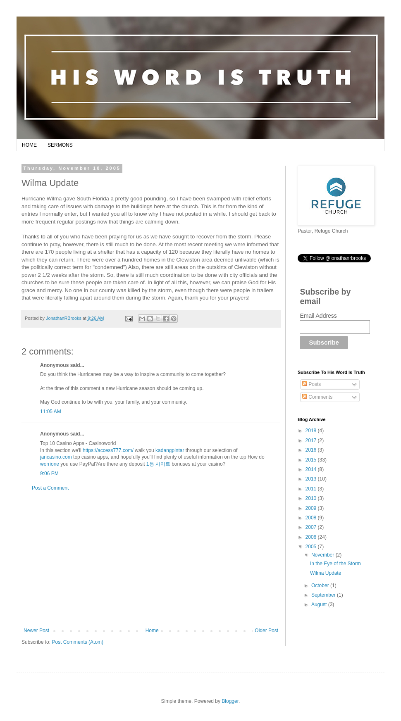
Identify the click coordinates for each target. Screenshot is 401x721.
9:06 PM (49, 473)
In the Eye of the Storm (335, 563)
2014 (312, 469)
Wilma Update (325, 573)
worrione (49, 464)
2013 (312, 479)
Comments (317, 397)
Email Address (318, 315)
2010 (312, 498)
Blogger (230, 701)
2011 (312, 489)
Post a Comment (50, 488)
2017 (312, 440)
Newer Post (36, 630)
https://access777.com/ (108, 450)
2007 (312, 527)
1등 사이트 (158, 464)
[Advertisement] (150, 559)
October (320, 585)
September (324, 595)
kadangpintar (169, 450)
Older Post (266, 630)
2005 (312, 547)
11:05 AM (50, 411)
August (319, 604)
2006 (312, 537)
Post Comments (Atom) (77, 642)
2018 (312, 430)
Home (152, 630)
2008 (312, 518)
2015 (312, 460)
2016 (312, 450)
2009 (312, 508)
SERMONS (60, 145)
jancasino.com (56, 457)
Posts (311, 384)
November (323, 555)
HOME (29, 145)
